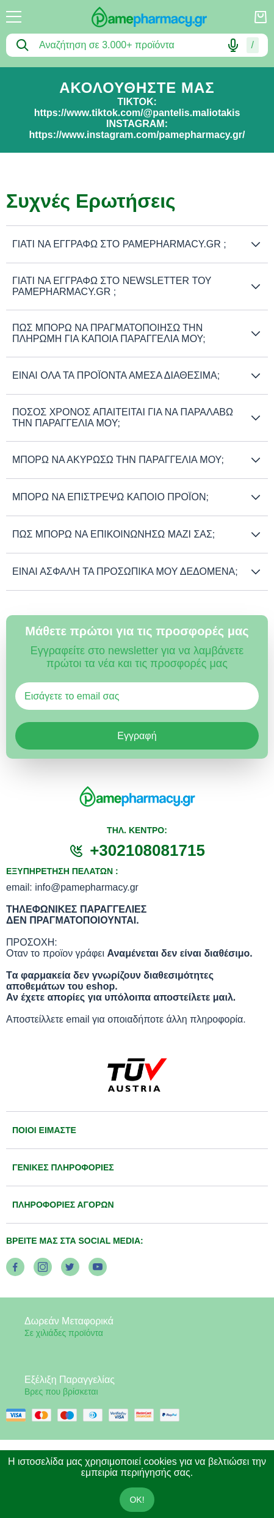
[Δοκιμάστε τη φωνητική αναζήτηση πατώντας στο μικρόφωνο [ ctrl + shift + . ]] (233, 45)
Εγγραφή (136, 736)
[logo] (137, 17)
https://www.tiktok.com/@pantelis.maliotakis (137, 113)
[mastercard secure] (147, 1415)
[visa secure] (121, 1415)
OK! (136, 1500)
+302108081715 (147, 850)
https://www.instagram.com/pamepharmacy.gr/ (137, 135)
